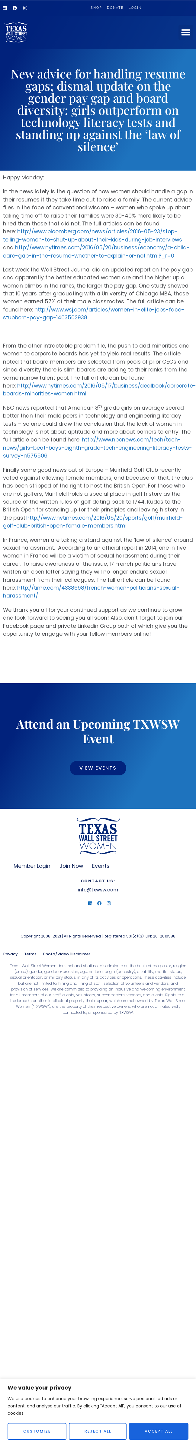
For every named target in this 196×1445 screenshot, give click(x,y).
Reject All (98, 1431)
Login (135, 8)
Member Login (32, 866)
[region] (98, 1412)
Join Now (71, 866)
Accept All (159, 1431)
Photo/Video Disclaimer (66, 954)
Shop (96, 8)
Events (101, 866)
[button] (185, 32)
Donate (115, 8)
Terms (30, 954)
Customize (37, 1431)
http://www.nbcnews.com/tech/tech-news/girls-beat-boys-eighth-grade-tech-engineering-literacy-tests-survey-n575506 (97, 447)
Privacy (10, 954)
